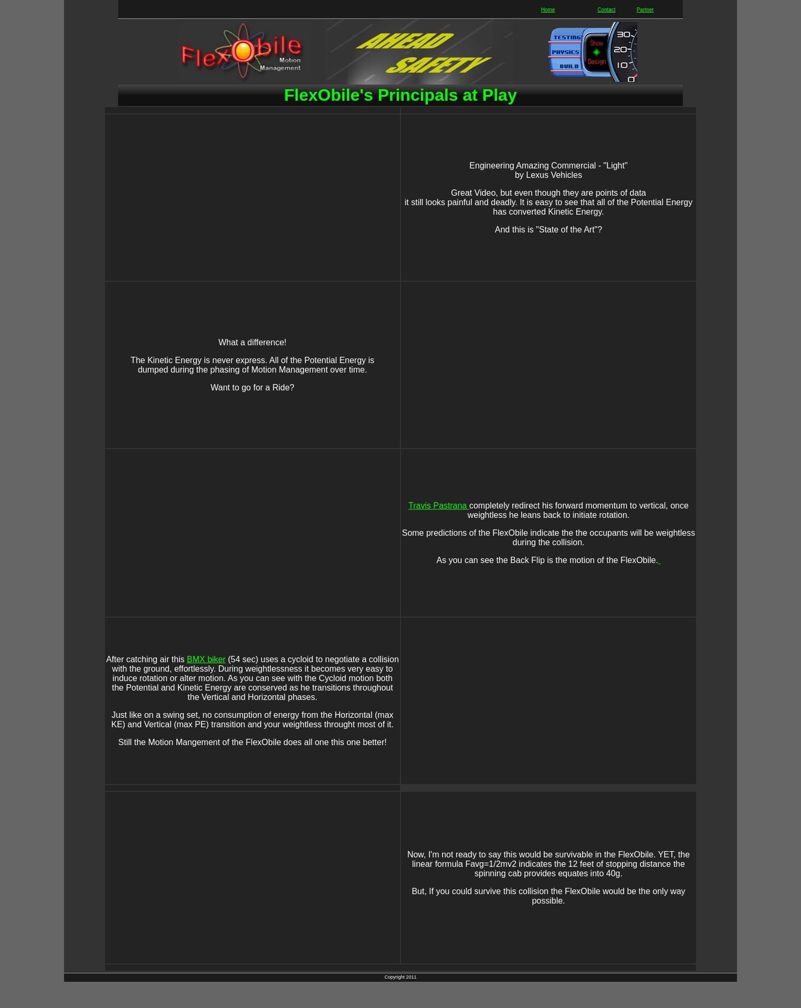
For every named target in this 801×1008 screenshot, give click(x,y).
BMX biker (206, 659)
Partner (645, 10)
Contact (606, 10)
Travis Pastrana (438, 505)
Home (548, 10)
